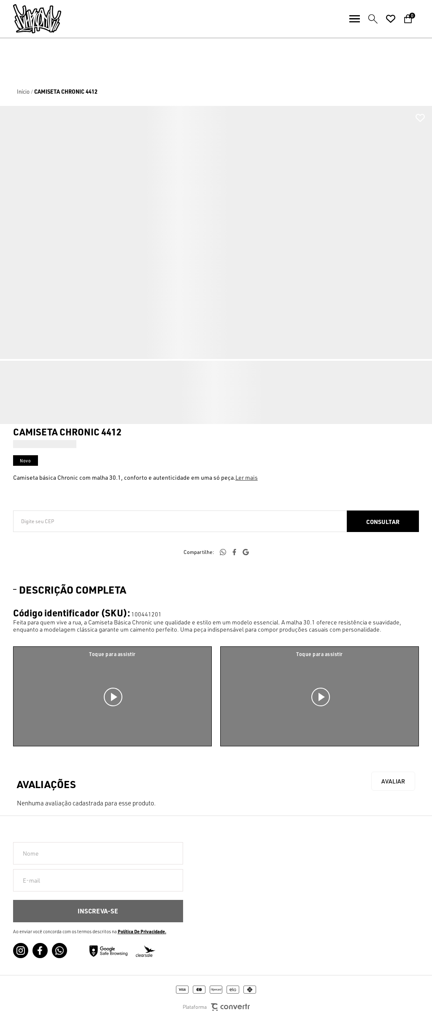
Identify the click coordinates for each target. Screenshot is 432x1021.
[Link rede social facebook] (40, 950)
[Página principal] (30, 18)
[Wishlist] (391, 19)
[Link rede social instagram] (20, 950)
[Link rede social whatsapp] (59, 950)
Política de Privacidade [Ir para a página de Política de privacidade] (141, 932)
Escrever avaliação (393, 781)
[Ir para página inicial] (23, 91)
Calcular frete (383, 521)
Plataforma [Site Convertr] (216, 1007)
